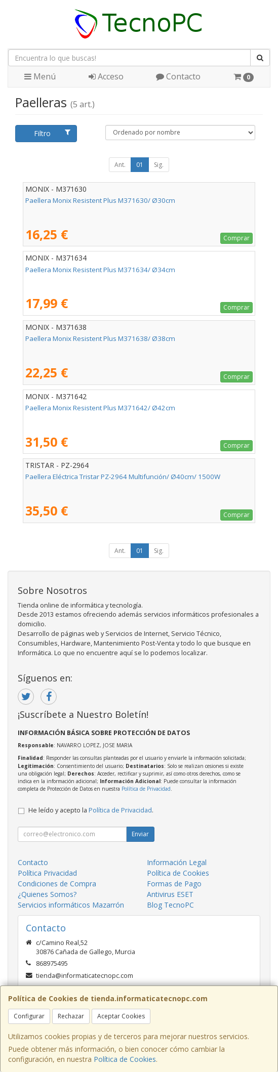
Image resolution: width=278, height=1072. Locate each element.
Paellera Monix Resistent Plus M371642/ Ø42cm (100, 407)
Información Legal (177, 862)
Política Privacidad (47, 873)
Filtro (52, 133)
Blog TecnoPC (170, 905)
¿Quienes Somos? (47, 894)
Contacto (178, 76)
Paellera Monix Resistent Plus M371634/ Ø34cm (100, 269)
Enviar (140, 834)
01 (139, 164)
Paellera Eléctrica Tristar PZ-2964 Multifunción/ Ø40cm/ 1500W (122, 476)
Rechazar (71, 1016)
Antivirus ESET (170, 894)
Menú (40, 76)
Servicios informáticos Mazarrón (71, 905)
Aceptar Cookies (121, 1016)
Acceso (106, 76)
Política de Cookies (125, 1059)
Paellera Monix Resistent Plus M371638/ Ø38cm (100, 338)
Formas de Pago (174, 883)
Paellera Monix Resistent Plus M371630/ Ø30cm (100, 200)
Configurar (29, 1016)
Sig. (159, 164)
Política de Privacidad (146, 788)
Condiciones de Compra (57, 883)
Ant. (120, 164)
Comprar (236, 238)
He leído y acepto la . (90, 810)
